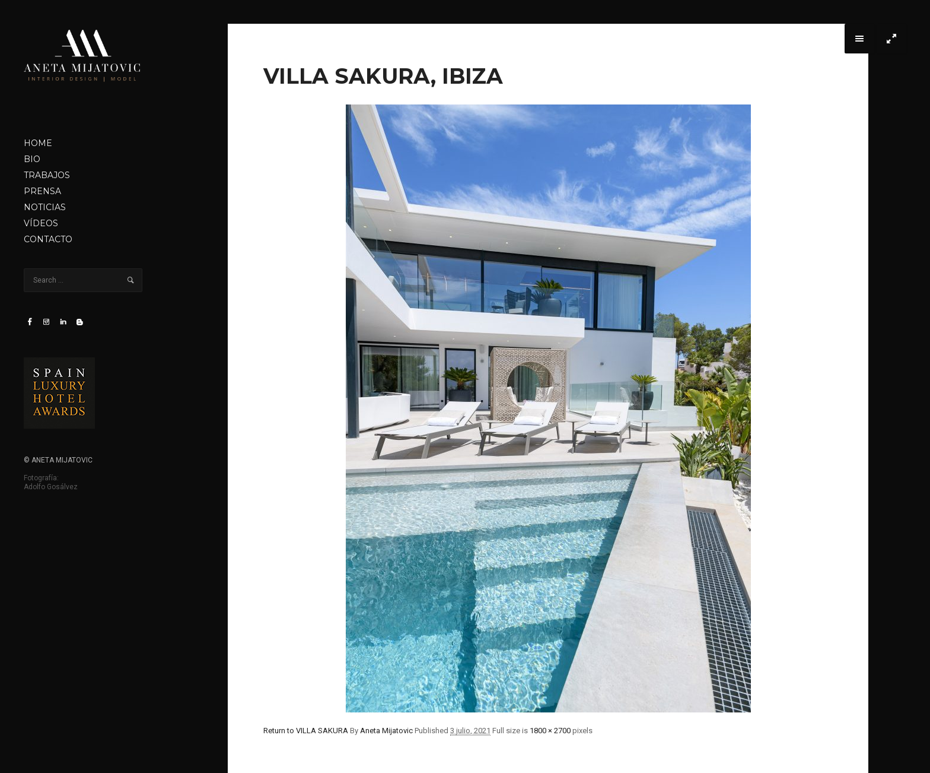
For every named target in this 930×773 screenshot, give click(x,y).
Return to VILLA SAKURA (305, 730)
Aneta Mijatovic (386, 730)
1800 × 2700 (550, 730)
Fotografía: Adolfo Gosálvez (51, 482)
